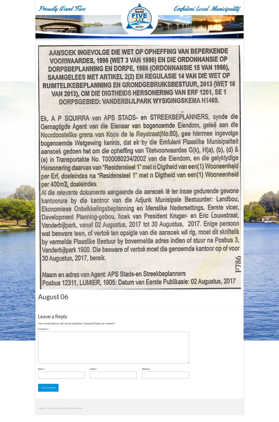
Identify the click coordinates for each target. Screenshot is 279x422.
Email (93, 369)
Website (146, 369)
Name (41, 369)
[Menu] (210, 35)
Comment (43, 329)
